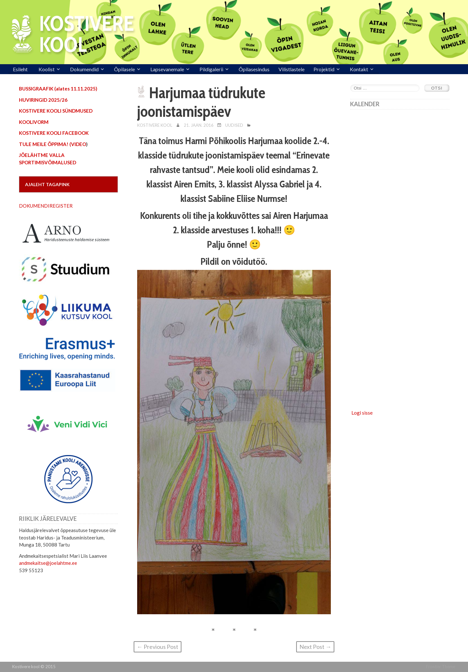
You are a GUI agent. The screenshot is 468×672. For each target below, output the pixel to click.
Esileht (20, 69)
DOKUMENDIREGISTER (46, 206)
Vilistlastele (291, 69)
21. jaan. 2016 (199, 125)
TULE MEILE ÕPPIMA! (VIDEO (52, 144)
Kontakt (359, 69)
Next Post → (315, 646)
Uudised (234, 125)
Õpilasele (124, 69)
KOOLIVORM (34, 122)
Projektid (323, 69)
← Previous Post (157, 646)
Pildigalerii (211, 69)
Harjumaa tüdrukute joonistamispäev (201, 102)
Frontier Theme (440, 666)
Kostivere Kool (154, 125)
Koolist (47, 69)
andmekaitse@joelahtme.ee (48, 563)
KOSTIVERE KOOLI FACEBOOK (54, 133)
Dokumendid (84, 69)
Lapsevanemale (167, 69)
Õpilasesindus (254, 69)
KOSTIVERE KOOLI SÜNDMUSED (56, 111)
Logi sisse (362, 412)
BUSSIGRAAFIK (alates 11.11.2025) (58, 88)
